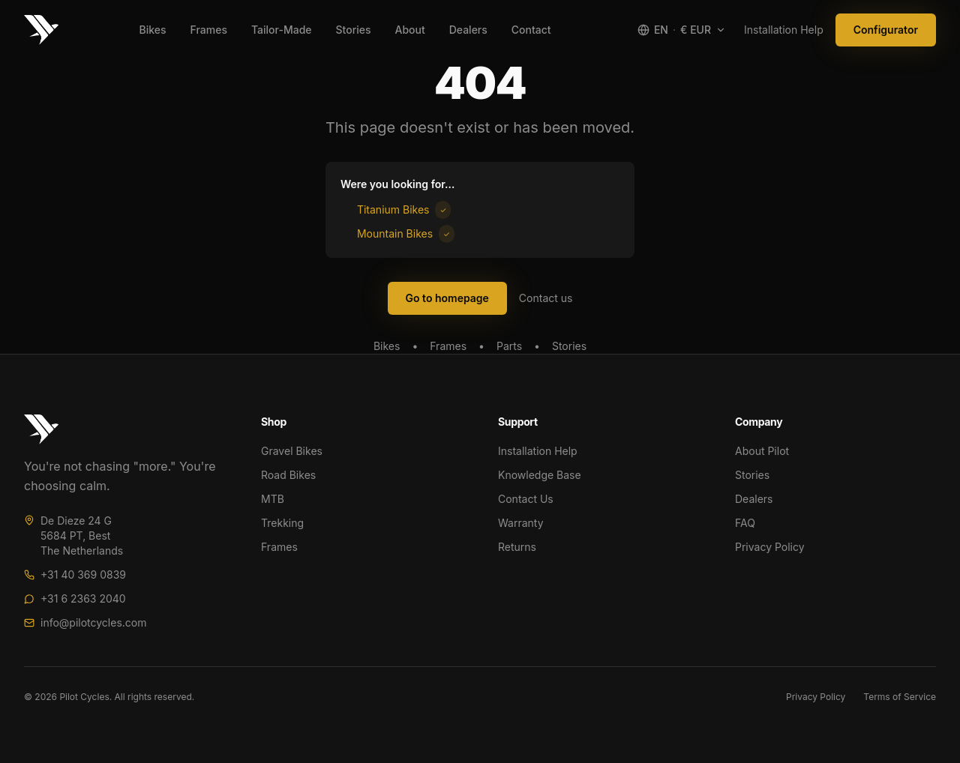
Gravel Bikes (291, 450)
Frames (208, 29)
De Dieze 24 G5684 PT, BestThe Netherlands (81, 535)
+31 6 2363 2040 (83, 598)
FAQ (745, 522)
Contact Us (526, 498)
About (409, 29)
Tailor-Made (281, 29)
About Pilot (762, 450)
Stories (353, 29)
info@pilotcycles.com (93, 622)
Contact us (546, 298)
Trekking (282, 522)
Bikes (153, 29)
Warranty (521, 522)
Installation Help (784, 29)
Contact (531, 29)
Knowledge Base (539, 474)
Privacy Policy (770, 546)
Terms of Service (899, 696)
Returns (517, 546)
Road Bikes (288, 474)
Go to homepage (447, 298)
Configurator (886, 29)
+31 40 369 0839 (83, 574)
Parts (509, 346)
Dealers (468, 29)
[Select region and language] (682, 29)
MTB (272, 498)
